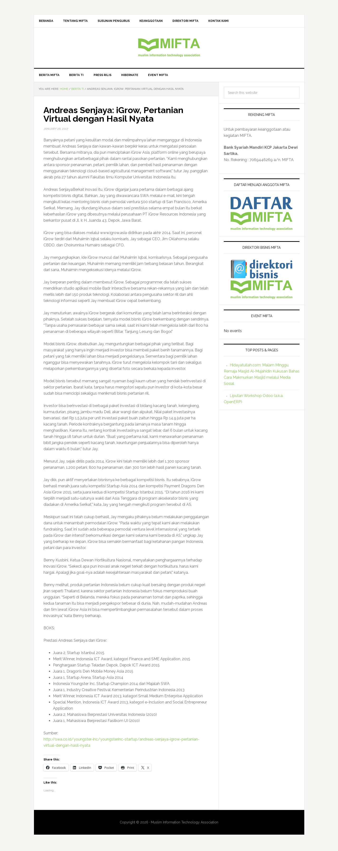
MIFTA (169, 48)
